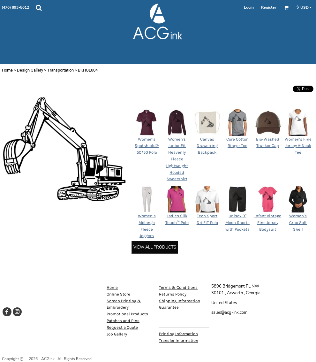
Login (249, 7)
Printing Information (178, 333)
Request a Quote (122, 327)
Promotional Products (127, 314)
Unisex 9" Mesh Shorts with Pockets (237, 222)
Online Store (118, 294)
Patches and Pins (123, 320)
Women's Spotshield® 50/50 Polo (147, 146)
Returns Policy (172, 294)
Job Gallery (117, 334)
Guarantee (169, 307)
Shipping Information (179, 300)
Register (268, 7)
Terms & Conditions (178, 287)
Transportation (60, 70)
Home (7, 70)
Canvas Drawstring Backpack (207, 146)
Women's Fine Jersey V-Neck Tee (298, 146)
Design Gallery (30, 70)
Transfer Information (178, 340)
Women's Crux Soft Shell (298, 222)
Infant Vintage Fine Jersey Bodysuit (267, 222)
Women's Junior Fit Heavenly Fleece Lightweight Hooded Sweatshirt (177, 159)
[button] (38, 7)
